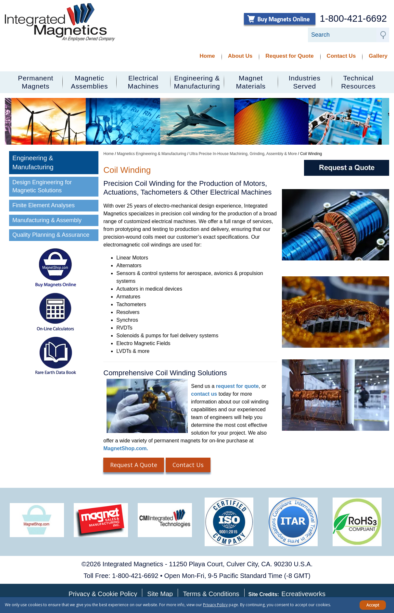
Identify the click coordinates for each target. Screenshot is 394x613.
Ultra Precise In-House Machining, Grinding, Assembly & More (243, 153)
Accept (372, 605)
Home (207, 56)
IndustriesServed (305, 82)
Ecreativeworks (303, 593)
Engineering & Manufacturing (33, 162)
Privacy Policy (215, 604)
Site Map (160, 593)
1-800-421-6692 (353, 18)
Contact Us (341, 56)
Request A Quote (133, 465)
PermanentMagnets (35, 82)
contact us (204, 394)
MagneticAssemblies (89, 82)
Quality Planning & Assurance (51, 235)
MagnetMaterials (251, 82)
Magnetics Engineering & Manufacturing (151, 153)
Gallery (378, 56)
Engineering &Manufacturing (197, 82)
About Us (240, 56)
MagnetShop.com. (125, 448)
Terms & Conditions (211, 593)
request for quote (237, 386)
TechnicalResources (358, 82)
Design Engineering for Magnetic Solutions (42, 186)
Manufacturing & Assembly (47, 220)
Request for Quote (289, 56)
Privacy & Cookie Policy (103, 593)
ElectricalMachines (143, 82)
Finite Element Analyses (43, 205)
